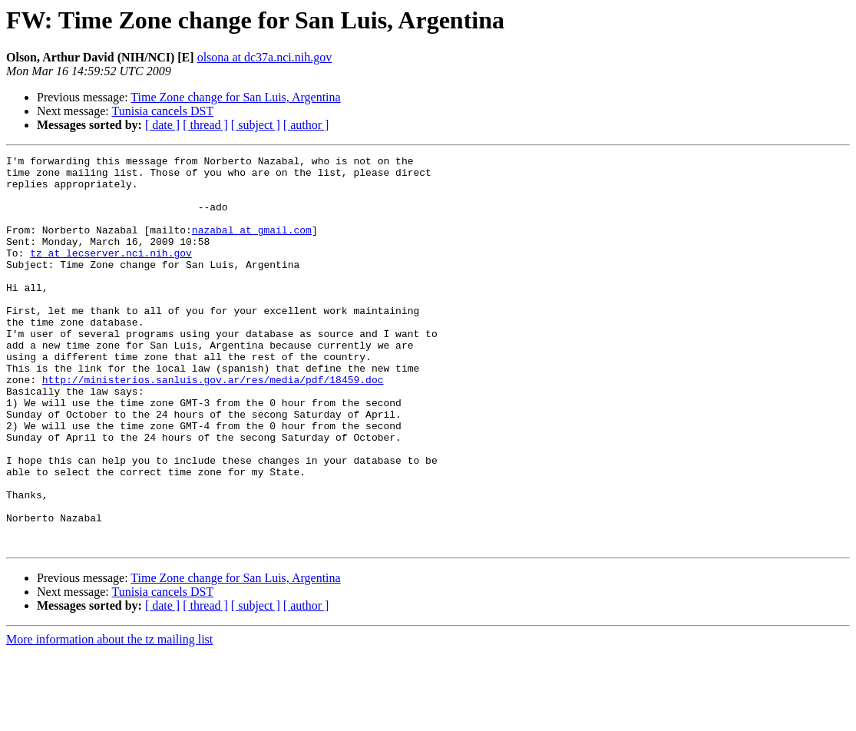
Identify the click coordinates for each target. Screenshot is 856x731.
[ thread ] (205, 124)
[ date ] (162, 124)
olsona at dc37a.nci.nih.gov (264, 57)
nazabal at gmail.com (252, 246)
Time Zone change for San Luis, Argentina (235, 97)
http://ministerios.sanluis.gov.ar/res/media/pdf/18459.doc (213, 425)
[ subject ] (255, 124)
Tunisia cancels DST (162, 110)
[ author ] (306, 124)
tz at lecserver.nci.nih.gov (111, 273)
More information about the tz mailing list (109, 717)
